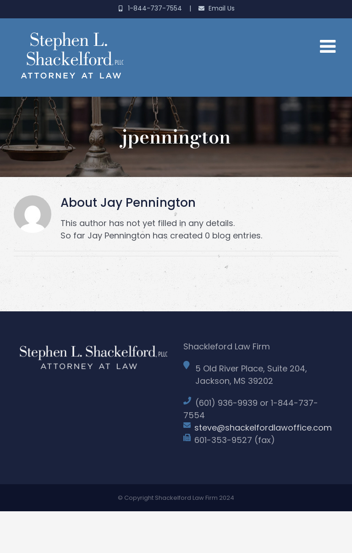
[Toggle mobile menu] (329, 46)
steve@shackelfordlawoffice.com (263, 427)
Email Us (216, 8)
